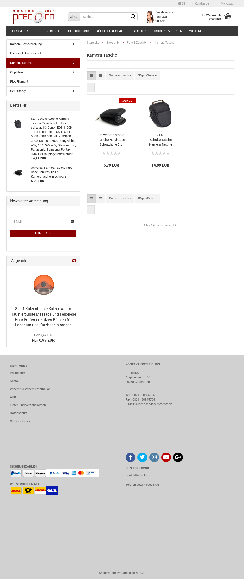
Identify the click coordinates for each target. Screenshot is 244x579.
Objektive (16, 72)
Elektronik (19, 31)
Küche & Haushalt (110, 31)
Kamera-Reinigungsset (25, 53)
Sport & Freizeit (48, 31)
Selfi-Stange (18, 91)
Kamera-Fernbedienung (26, 44)
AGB (13, 397)
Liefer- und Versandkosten (28, 405)
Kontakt (15, 381)
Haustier (138, 31)
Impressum (17, 373)
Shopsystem (107, 572)
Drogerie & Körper (167, 31)
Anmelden (43, 233)
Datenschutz (18, 413)
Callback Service (21, 421)
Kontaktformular (136, 475)
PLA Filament (19, 81)
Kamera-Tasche (21, 62)
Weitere (195, 31)
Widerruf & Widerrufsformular (30, 389)
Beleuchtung (78, 31)
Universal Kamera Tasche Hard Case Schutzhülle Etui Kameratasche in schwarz (111, 140)
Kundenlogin (202, 3)
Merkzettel (226, 3)
